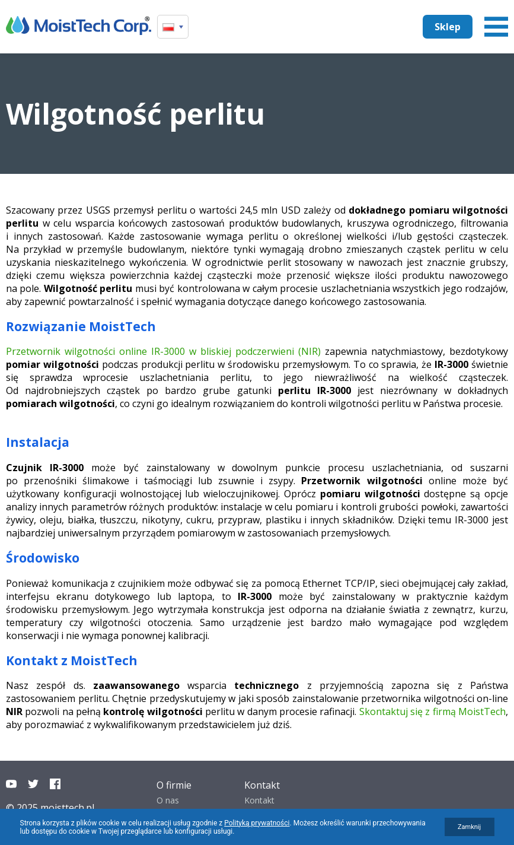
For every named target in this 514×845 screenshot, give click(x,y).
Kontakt (259, 800)
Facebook (55, 784)
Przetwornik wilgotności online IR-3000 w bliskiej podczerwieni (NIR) (163, 351)
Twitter (33, 784)
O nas (168, 800)
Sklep (448, 26)
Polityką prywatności (256, 823)
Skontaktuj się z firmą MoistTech (432, 711)
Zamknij (469, 827)
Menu (496, 27)
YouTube (11, 784)
